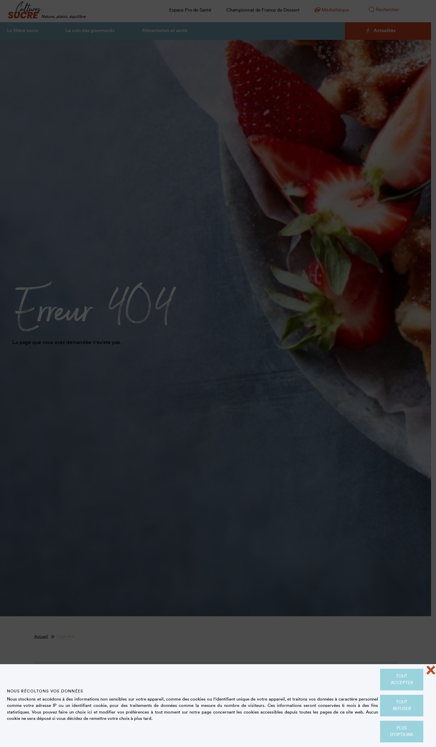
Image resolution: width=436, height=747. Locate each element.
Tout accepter (402, 679)
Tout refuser (402, 705)
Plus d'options (401, 731)
